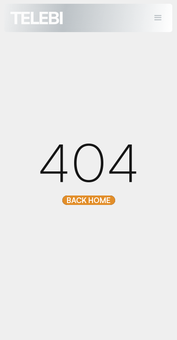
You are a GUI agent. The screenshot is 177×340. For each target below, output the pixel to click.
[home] (34, 17)
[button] (158, 18)
